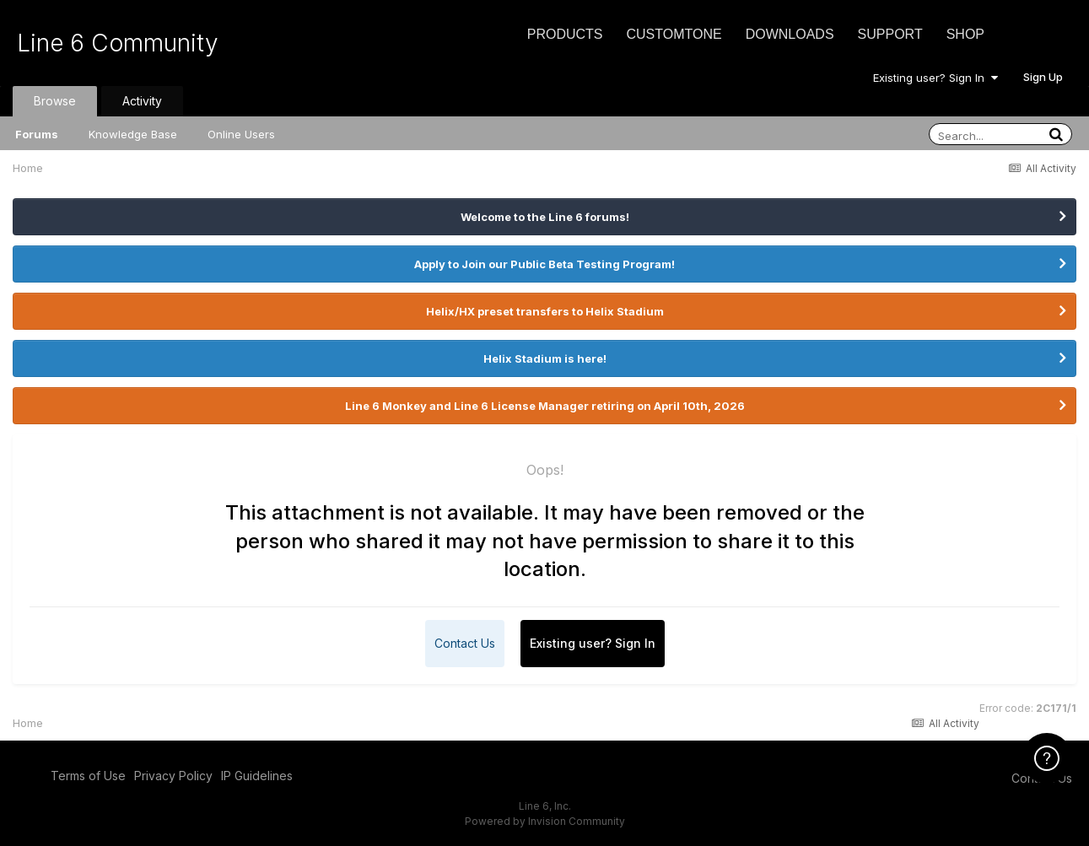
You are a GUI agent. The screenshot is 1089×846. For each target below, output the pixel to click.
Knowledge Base (133, 134)
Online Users (241, 134)
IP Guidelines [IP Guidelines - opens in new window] (257, 775)
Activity (142, 101)
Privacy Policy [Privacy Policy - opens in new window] (173, 775)
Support (890, 34)
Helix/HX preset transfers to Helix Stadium (545, 311)
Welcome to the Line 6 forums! (545, 217)
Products (565, 34)
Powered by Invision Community (545, 821)
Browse (55, 101)
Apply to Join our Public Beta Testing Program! (544, 264)
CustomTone (673, 34)
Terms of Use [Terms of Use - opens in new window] (88, 775)
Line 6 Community (117, 43)
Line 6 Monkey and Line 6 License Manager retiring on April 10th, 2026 (545, 405)
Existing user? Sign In (935, 77)
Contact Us (464, 643)
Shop (965, 34)
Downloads (790, 34)
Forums (36, 134)
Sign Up (1043, 77)
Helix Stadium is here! (544, 358)
